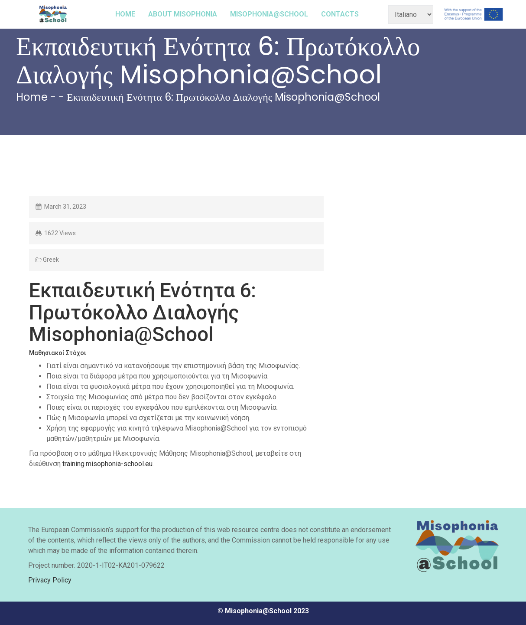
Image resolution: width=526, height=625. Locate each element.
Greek (51, 259)
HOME (125, 14)
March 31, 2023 (65, 206)
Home (32, 97)
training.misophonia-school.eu (107, 464)
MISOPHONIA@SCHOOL (269, 14)
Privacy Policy (49, 580)
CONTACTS (340, 14)
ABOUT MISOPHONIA (182, 14)
